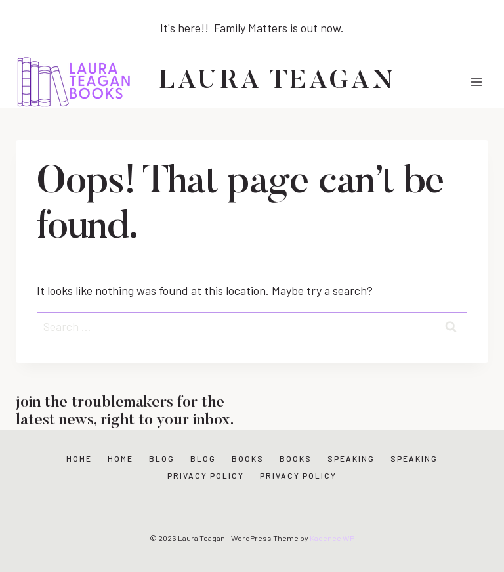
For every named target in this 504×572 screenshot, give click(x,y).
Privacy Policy (205, 475)
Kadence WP (332, 537)
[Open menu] (476, 82)
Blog (162, 458)
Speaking (351, 458)
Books (248, 458)
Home (79, 458)
